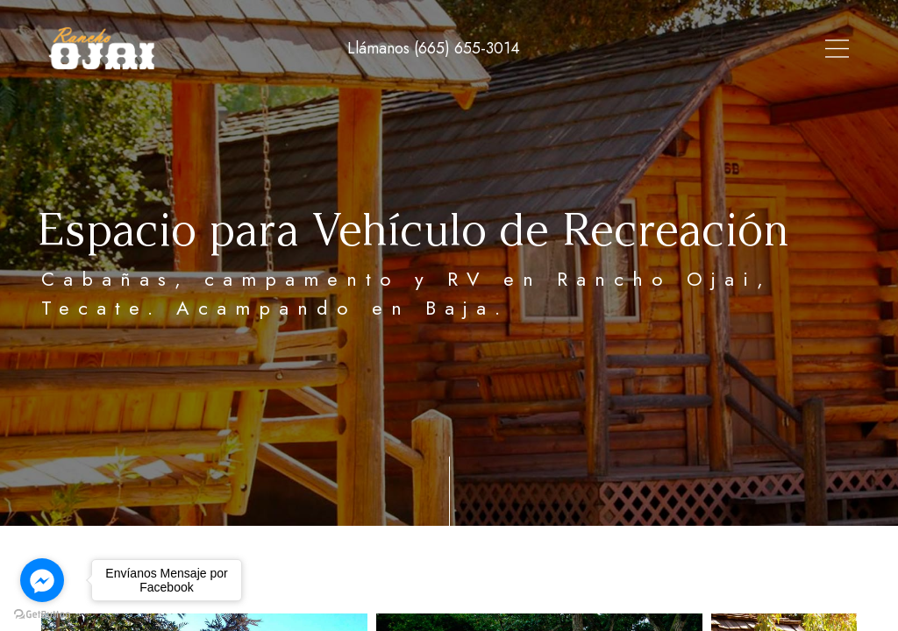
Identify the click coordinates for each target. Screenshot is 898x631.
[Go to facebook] (42, 580)
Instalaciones (718, 48)
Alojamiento (600, 48)
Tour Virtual (487, 48)
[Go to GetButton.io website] (42, 613)
